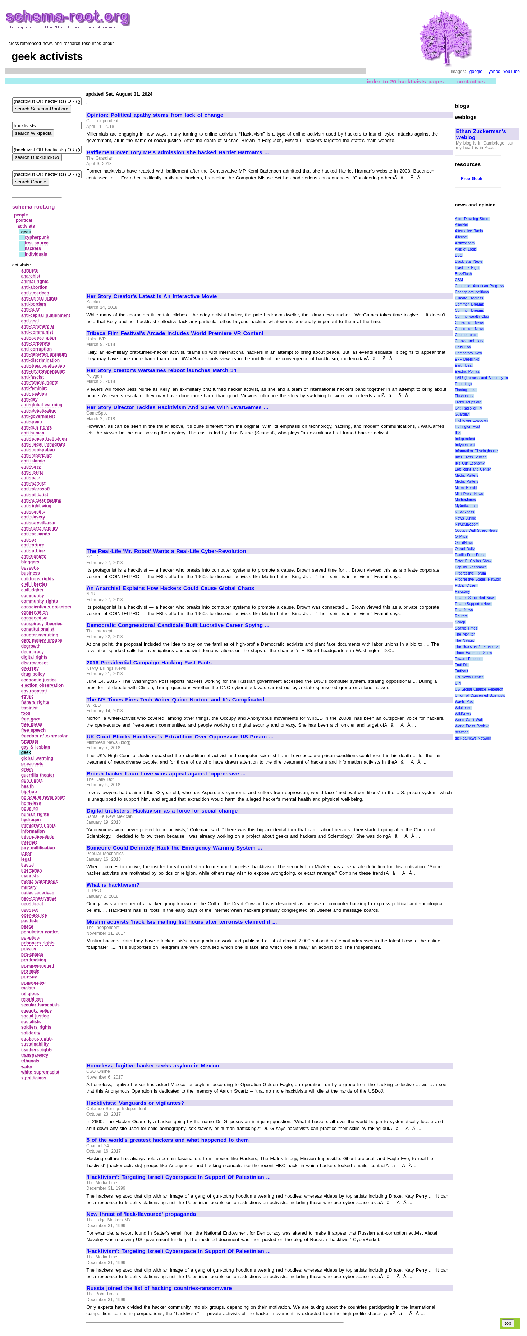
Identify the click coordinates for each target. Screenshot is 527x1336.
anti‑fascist (32, 377)
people (21, 215)
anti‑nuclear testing (41, 500)
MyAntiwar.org (466, 506)
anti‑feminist (34, 388)
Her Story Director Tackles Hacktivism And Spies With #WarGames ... (178, 407)
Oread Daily (465, 549)
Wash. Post (464, 702)
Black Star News (469, 262)
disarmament (34, 662)
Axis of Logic (466, 249)
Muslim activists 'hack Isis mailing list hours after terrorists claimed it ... (182, 922)
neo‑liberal (32, 903)
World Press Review (472, 726)
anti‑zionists (33, 556)
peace (27, 926)
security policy (36, 1010)
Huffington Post (467, 427)
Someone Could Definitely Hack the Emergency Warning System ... (174, 848)
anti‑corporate (35, 343)
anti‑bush (31, 309)
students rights (37, 1038)
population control (40, 931)
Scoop (460, 622)
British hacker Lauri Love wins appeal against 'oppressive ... (166, 774)
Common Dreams (469, 304)
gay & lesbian (35, 747)
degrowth (31, 646)
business (30, 573)
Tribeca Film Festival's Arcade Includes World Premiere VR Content (175, 333)
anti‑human (33, 432)
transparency (34, 1055)
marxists (30, 875)
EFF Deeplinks (467, 359)
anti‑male (30, 477)
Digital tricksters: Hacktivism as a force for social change (162, 811)
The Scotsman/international (477, 647)
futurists (29, 741)
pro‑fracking (33, 959)
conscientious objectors (46, 606)
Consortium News (469, 323)
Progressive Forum (470, 573)
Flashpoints (464, 396)
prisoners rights (38, 943)
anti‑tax (29, 539)
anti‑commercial (37, 326)
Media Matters (466, 475)
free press (31, 724)
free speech (33, 730)
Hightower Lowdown (471, 420)
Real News (464, 610)
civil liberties (34, 584)
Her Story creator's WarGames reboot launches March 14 (162, 370)
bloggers (30, 561)
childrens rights (37, 578)
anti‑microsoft (35, 488)
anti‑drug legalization (43, 365)
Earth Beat (464, 365)
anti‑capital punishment (45, 315)
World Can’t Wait (469, 720)
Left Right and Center (473, 469)
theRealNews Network (473, 738)
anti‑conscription (38, 337)
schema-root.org (33, 206)
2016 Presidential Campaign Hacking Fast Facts (149, 662)
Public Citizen (466, 585)
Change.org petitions (472, 292)
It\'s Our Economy (470, 463)
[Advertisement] (147, 233)
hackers (33, 248)
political (24, 220)
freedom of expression (45, 735)
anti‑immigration (38, 449)
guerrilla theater (37, 775)
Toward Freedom (469, 659)
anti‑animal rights (39, 298)
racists (28, 987)
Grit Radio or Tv (468, 408)
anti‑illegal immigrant (43, 444)
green (27, 769)
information (33, 831)
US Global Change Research (479, 689)
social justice (35, 1016)
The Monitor (465, 634)
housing (29, 808)
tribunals (30, 1060)
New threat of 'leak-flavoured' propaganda (141, 1214)
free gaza (31, 719)
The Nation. (464, 640)
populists (30, 937)
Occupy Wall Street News (476, 530)
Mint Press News (469, 494)
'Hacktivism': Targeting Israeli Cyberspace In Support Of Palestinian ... (179, 1177)
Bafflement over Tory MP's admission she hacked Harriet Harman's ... (178, 152)
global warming (37, 758)
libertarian (31, 870)
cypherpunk (37, 237)
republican (32, 999)
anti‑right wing (36, 505)
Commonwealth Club (472, 317)
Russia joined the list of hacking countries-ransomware (159, 1288)
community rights (39, 601)
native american (37, 892)
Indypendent (465, 445)
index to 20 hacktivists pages (405, 81)
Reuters (461, 616)
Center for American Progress (479, 286)
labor (26, 853)
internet (29, 842)
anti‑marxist (33, 483)
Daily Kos (463, 347)
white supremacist (40, 1072)
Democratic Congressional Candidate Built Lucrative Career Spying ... (178, 625)
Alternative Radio (469, 231)
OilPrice (461, 537)
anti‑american (35, 293)
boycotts (30, 567)
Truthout (461, 671)
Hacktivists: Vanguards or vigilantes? (135, 1103)
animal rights (35, 281)
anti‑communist (37, 332)
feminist (29, 707)
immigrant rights (38, 825)
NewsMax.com (467, 524)
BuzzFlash (463, 274)
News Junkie (465, 518)
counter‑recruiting (39, 634)
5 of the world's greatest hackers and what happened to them (168, 1140)
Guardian (462, 414)
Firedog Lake (466, 390)
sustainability (35, 1044)
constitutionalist (38, 629)
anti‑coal (30, 321)
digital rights (34, 657)
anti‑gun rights (36, 427)
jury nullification (38, 847)
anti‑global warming (42, 404)
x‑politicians (33, 1077)
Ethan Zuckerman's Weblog (481, 134)
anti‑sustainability (39, 528)
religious (30, 993)
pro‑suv (29, 976)
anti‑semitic (33, 511)
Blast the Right (467, 268)
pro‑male (30, 971)
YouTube (511, 71)
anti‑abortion (34, 287)
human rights (35, 814)
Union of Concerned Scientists (480, 695)
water (26, 1066)
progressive (33, 982)
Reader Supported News (475, 598)
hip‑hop (29, 791)
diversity (30, 668)
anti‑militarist (34, 494)
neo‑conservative (39, 898)
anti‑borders (33, 304)
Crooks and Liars (469, 341)
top (508, 1323)
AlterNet (461, 225)
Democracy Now (468, 353)
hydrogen (31, 819)
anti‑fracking (34, 393)
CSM (459, 280)
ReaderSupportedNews (473, 604)
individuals (36, 254)
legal (26, 859)
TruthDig (462, 665)
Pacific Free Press (470, 555)
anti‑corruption (36, 349)
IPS (458, 433)
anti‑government (38, 416)
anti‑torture (32, 545)
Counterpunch (466, 335)
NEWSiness (464, 512)
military (29, 887)
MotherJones (465, 500)
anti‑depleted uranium (44, 354)
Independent (465, 439)
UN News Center (469, 677)
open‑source (34, 915)
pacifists (30, 920)
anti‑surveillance (38, 522)
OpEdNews (464, 543)
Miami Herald (466, 488)
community (32, 595)
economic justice (39, 679)
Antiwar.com (465, 243)
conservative (34, 618)
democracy (32, 651)
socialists (31, 1021)
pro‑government (37, 965)
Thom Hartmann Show (473, 653)
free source (37, 243)
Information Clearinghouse (476, 451)
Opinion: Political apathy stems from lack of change (155, 115)
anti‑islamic (33, 460)
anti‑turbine (33, 550)
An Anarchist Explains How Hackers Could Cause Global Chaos (171, 588)
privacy (28, 948)
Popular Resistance (471, 567)
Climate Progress (469, 298)
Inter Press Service (471, 457)
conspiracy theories (42, 623)
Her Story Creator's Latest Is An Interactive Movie (152, 296)
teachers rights (37, 1049)
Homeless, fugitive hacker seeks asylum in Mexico (153, 1066)
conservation (34, 612)
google (475, 71)
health (27, 786)
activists (26, 226)
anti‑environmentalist (43, 371)
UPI (458, 683)
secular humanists (40, 1004)
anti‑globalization (39, 410)
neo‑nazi (30, 909)
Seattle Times (466, 628)
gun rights (32, 780)
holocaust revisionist (43, 797)
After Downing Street (472, 219)
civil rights (32, 589)
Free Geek (471, 178)
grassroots (32, 763)
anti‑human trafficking (44, 438)
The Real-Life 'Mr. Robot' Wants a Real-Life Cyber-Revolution (166, 551)
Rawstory (462, 592)
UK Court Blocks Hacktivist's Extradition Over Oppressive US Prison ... (180, 737)
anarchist (30, 276)
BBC (459, 255)
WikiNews (463, 714)
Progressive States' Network (478, 579)
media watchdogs (39, 881)
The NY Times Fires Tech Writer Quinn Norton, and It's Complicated (176, 700)
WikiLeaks (463, 708)
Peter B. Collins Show (473, 561)
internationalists (38, 836)
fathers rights (35, 702)
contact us (471, 81)
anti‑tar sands (35, 533)
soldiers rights (36, 1027)
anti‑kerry (31, 466)
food (26, 713)
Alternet (461, 237)
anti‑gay (29, 399)
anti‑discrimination (40, 360)
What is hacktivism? (113, 885)
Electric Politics (467, 372)
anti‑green (31, 421)
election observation (42, 685)
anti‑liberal (32, 472)
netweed (462, 732)
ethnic (27, 696)
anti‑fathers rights (40, 382)
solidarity (30, 1032)
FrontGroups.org (468, 402)
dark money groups (42, 640)
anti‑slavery (33, 517)
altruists (29, 270)
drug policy (33, 674)
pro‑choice (32, 954)
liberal (27, 864)
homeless (31, 803)
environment (34, 691)
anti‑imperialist (36, 455)
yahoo (494, 71)
